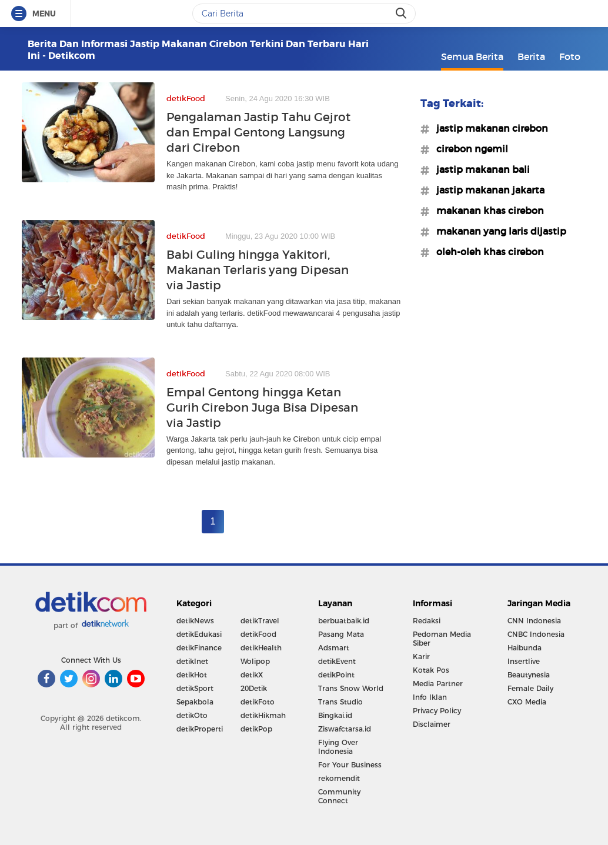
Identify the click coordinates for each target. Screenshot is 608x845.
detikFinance (199, 647)
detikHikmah (263, 715)
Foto (569, 56)
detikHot (191, 674)
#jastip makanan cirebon (488, 128)
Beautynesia (528, 674)
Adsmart (333, 647)
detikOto (192, 715)
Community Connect (339, 796)
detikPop (256, 728)
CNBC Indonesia (535, 634)
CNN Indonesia (534, 620)
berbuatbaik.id (343, 620)
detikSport (194, 688)
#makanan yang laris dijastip (497, 231)
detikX (251, 674)
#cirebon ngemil (468, 149)
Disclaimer (431, 724)
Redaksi (426, 620)
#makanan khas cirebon (486, 210)
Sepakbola (194, 701)
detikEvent (337, 661)
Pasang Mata (341, 634)
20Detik (253, 688)
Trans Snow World (350, 688)
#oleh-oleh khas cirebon (486, 252)
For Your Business (350, 764)
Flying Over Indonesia (338, 747)
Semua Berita (472, 56)
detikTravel (259, 620)
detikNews (195, 620)
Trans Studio (340, 701)
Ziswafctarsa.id (344, 728)
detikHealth (261, 647)
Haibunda (524, 647)
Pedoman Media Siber (442, 638)
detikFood (258, 634)
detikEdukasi (199, 634)
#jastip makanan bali (479, 169)
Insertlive (523, 661)
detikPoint (336, 674)
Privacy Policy (437, 710)
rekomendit (339, 778)
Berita (531, 56)
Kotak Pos (431, 670)
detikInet (192, 661)
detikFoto (257, 701)
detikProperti (199, 728)
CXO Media (526, 701)
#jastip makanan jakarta (486, 190)
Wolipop (255, 661)
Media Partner (438, 683)
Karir (421, 656)
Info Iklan (430, 697)
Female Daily (530, 688)
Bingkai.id (335, 715)
